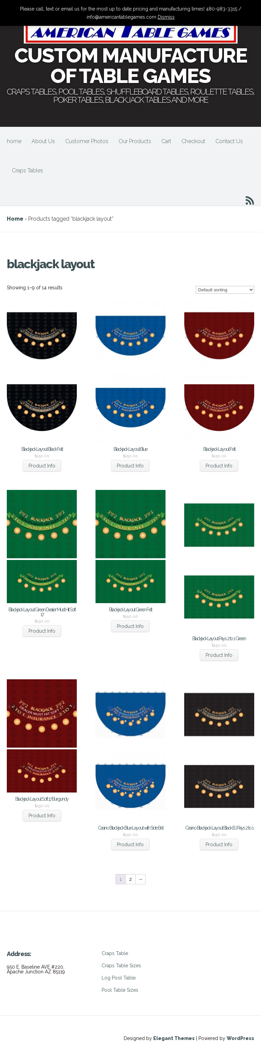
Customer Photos (86, 141)
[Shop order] (225, 290)
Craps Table (115, 953)
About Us (43, 141)
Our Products (135, 141)
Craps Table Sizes (121, 965)
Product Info (42, 466)
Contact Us (229, 141)
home (14, 141)
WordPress (240, 1038)
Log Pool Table (119, 978)
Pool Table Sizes (120, 990)
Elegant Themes (174, 1038)
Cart (166, 141)
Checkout (193, 141)
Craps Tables (27, 170)
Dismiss (166, 17)
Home (15, 219)
